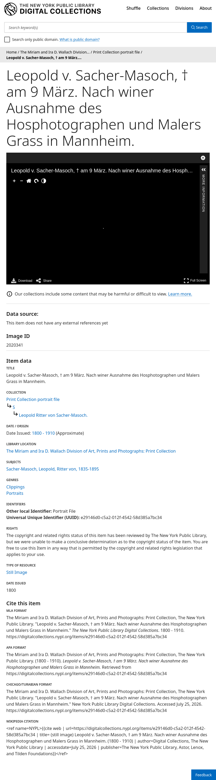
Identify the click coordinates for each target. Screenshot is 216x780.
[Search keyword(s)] (95, 27)
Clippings (15, 487)
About (206, 8)
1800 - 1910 (43, 433)
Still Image (16, 572)
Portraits (14, 493)
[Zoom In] (14, 181)
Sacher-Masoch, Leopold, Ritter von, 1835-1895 (52, 469)
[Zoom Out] (21, 181)
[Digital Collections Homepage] (52, 9)
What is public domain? (80, 39)
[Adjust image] (43, 181)
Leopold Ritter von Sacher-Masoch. (53, 415)
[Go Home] (29, 181)
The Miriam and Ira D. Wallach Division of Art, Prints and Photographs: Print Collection (91, 451)
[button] (203, 169)
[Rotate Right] (36, 181)
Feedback (203, 774)
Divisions (184, 8)
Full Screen (195, 281)
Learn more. (180, 294)
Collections (158, 8)
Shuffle (134, 8)
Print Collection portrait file (33, 399)
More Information (203, 177)
